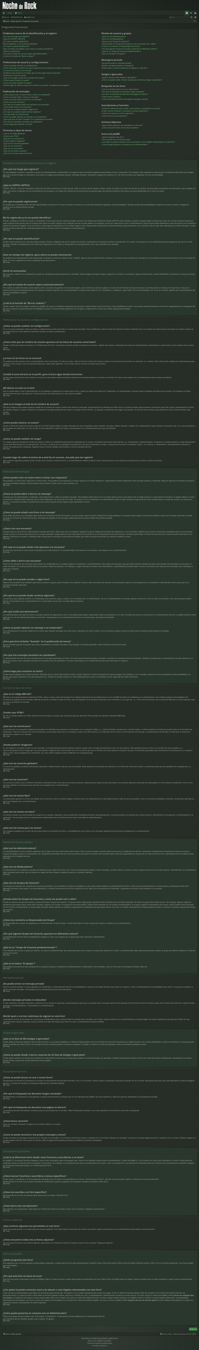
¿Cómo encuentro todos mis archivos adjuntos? (120, 128)
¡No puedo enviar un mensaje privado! (116, 63)
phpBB (77, 394)
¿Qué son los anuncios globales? (16, 143)
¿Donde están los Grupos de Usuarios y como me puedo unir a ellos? (128, 44)
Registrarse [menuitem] (195, 13)
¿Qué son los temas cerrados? (15, 151)
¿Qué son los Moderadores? (112, 39)
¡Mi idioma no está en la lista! (14, 75)
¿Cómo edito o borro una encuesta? (17, 107)
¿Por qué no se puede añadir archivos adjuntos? (22, 112)
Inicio (9, 13)
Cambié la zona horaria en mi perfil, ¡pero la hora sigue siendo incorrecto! (31, 73)
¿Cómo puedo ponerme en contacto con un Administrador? (124, 145)
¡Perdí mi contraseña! (11, 51)
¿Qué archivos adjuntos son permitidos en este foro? (122, 125)
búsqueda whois (9, 1295)
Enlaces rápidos (4, 13)
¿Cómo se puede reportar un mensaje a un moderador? (25, 117)
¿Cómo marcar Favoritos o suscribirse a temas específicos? (124, 111)
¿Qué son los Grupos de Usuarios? (115, 41)
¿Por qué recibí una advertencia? (16, 114)
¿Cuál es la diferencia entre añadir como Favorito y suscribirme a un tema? (130, 108)
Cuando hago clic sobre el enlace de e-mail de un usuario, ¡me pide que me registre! (36, 85)
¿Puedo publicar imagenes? (14, 141)
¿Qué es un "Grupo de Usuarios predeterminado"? (121, 51)
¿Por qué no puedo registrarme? (16, 41)
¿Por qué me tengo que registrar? (16, 37)
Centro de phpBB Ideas (115, 1279)
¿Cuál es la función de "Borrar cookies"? (19, 56)
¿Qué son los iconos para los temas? (17, 153)
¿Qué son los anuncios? (12, 146)
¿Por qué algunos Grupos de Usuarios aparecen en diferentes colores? (129, 49)
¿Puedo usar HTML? (11, 136)
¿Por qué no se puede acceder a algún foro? (20, 109)
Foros (20, 13)
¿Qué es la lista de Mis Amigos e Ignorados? (118, 77)
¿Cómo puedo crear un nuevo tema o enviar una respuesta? (26, 95)
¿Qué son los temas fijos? (13, 148)
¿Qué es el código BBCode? (14, 134)
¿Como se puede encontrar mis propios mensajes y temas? (124, 99)
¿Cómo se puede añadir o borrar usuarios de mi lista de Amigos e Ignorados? (131, 80)
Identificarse (18, 17)
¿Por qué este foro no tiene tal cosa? (115, 139)
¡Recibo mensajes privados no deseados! (117, 66)
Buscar (6, 17)
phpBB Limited (96, 1263)
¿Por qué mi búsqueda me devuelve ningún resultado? (122, 92)
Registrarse (30, 17)
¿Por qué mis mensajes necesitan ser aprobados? (22, 122)
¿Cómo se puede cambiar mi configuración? (20, 66)
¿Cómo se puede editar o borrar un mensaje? (21, 97)
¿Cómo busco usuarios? (111, 97)
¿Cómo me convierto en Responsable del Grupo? (120, 46)
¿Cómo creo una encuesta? (14, 102)
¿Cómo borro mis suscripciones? (114, 116)
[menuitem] (187, 13)
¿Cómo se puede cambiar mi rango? (17, 83)
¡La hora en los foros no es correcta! (17, 71)
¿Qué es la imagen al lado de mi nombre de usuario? (24, 78)
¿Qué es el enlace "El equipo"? (113, 54)
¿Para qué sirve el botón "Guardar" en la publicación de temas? (28, 119)
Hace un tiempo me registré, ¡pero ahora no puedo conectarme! (28, 49)
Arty (95, 1341)
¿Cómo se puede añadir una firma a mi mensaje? (22, 100)
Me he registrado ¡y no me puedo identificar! (20, 44)
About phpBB (188, 1263)
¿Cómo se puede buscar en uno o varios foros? (120, 89)
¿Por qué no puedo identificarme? (16, 46)
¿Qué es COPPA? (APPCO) (14, 39)
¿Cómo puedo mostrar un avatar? (16, 80)
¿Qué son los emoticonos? (13, 139)
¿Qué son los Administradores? (113, 37)
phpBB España (107, 1343)
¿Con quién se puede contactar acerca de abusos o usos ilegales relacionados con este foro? (138, 142)
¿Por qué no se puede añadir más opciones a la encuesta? (26, 105)
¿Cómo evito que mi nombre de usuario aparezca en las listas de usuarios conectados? (37, 68)
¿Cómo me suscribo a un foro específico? (117, 113)
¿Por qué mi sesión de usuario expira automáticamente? (25, 54)
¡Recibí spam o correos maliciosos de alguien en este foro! (124, 68)
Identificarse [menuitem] (191, 13)
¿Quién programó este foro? (112, 137)
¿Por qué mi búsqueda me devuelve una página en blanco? (124, 94)
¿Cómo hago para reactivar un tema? (17, 124)
